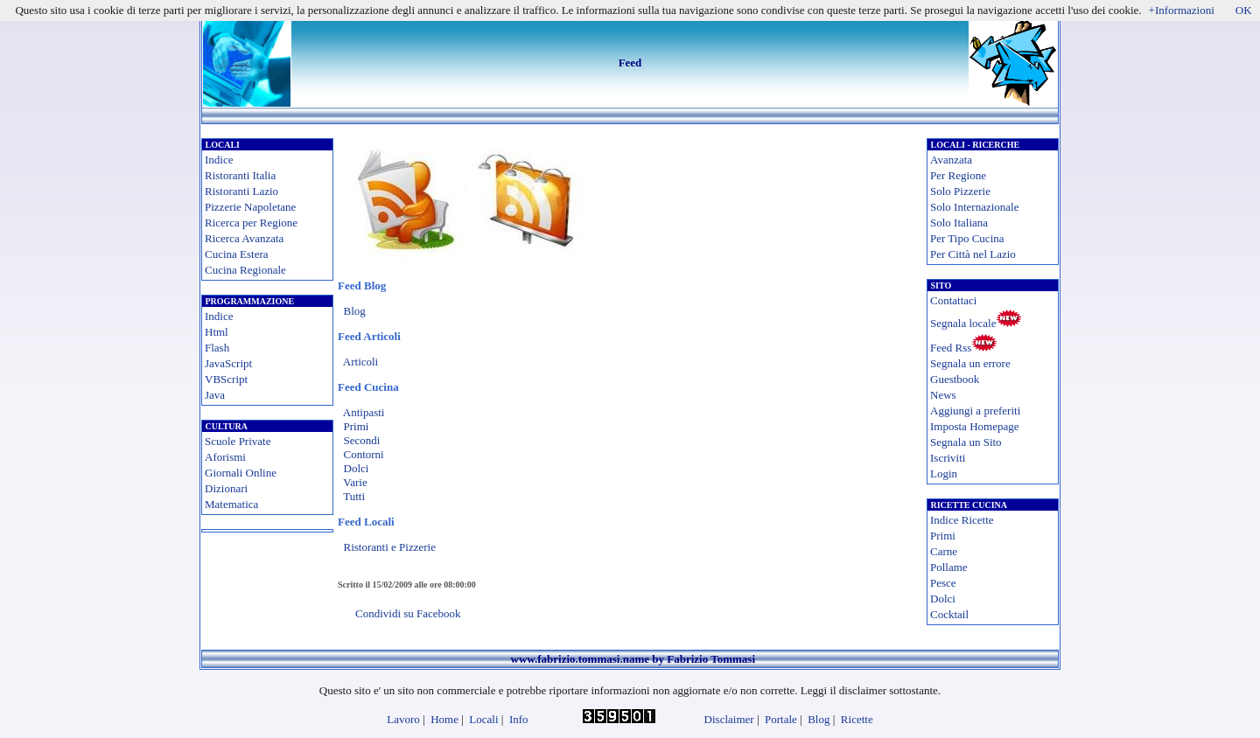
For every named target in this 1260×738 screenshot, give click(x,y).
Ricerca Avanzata (244, 238)
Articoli (360, 361)
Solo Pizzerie (960, 191)
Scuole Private (237, 441)
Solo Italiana (959, 222)
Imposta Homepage (974, 426)
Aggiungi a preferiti (975, 410)
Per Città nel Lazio (973, 254)
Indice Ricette (962, 519)
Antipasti (364, 412)
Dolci (356, 468)
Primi (356, 426)
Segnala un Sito (966, 442)
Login (943, 473)
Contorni (364, 454)
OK (1244, 10)
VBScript (226, 379)
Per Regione (958, 175)
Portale (781, 719)
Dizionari (226, 488)
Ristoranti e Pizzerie (390, 547)
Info (518, 719)
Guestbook (954, 379)
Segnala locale (963, 323)
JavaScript (228, 363)
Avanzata (951, 159)
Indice (219, 159)
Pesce (943, 582)
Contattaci (953, 300)
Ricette (857, 719)
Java (215, 394)
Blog (355, 310)
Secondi (362, 440)
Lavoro (403, 719)
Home (444, 719)
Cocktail (949, 614)
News (943, 394)
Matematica (231, 504)
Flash (217, 347)
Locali (483, 719)
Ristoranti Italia (240, 175)
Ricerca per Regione (251, 222)
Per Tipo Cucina (967, 238)
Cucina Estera (237, 254)
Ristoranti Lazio (241, 191)
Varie (355, 482)
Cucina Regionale (245, 269)
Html (216, 331)
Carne (943, 551)
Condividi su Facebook (408, 613)
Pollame (949, 567)
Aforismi (225, 456)
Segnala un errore (970, 363)
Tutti (354, 496)
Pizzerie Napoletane (250, 206)
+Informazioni (1181, 10)
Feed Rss (950, 347)
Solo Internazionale (974, 206)
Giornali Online (240, 472)
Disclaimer (729, 719)
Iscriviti (947, 457)
